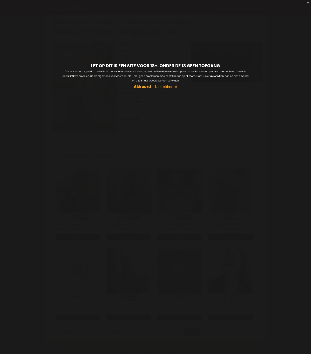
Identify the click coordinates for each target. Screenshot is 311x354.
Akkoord (142, 86)
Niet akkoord (166, 87)
